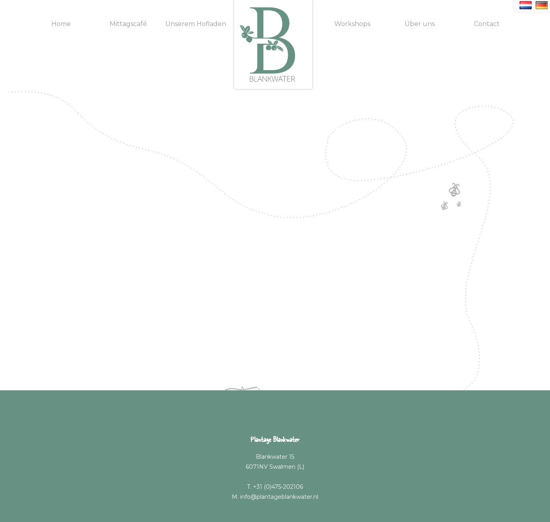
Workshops (352, 24)
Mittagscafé (128, 24)
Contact (487, 24)
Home (61, 24)
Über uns (420, 24)
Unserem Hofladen (195, 24)
